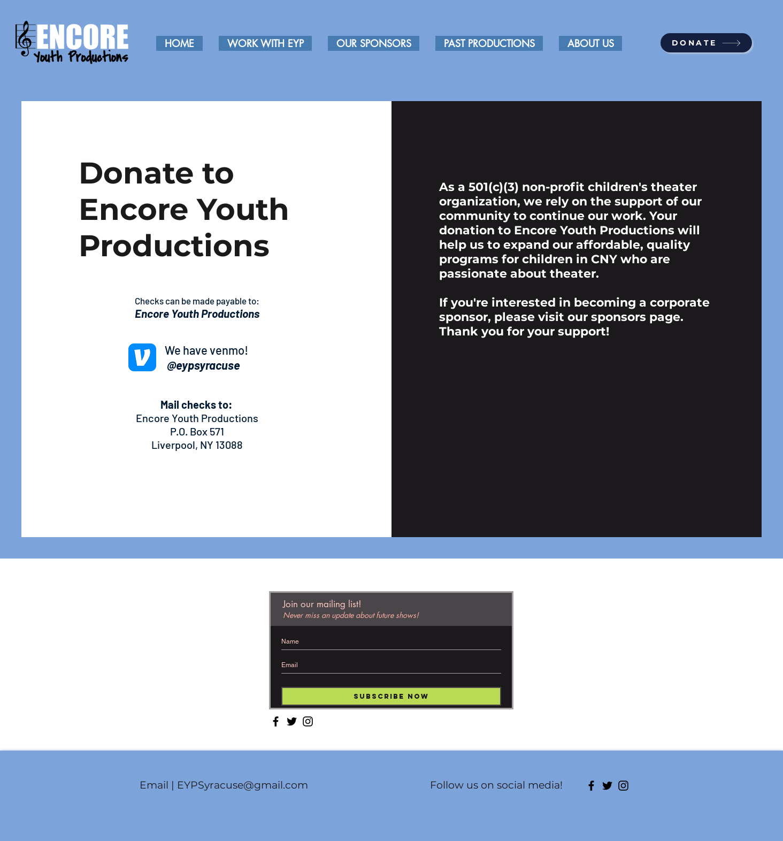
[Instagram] (307, 721)
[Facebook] (275, 721)
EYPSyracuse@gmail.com (242, 785)
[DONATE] (706, 42)
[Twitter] (291, 721)
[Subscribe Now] (391, 696)
